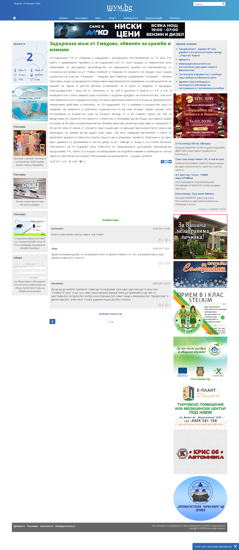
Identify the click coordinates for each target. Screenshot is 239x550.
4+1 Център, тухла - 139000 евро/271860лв (191, 176)
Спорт (112, 18)
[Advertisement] (111, 189)
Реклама (32, 526)
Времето (184, 59)
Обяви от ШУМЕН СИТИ (212, 209)
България (81, 18)
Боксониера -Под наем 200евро (194, 193)
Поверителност (65, 526)
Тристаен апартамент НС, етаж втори (199, 159)
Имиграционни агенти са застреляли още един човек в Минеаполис (198, 67)
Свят (98, 18)
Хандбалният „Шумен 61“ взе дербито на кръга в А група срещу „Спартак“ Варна (200, 52)
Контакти (46, 526)
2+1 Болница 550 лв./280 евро (193, 143)
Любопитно (131, 18)
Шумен (63, 18)
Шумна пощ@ (153, 18)
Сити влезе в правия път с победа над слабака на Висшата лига (200, 76)
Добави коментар (110, 313)
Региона (175, 18)
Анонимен (57, 228)
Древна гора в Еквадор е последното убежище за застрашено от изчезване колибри (201, 85)
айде (54, 248)
